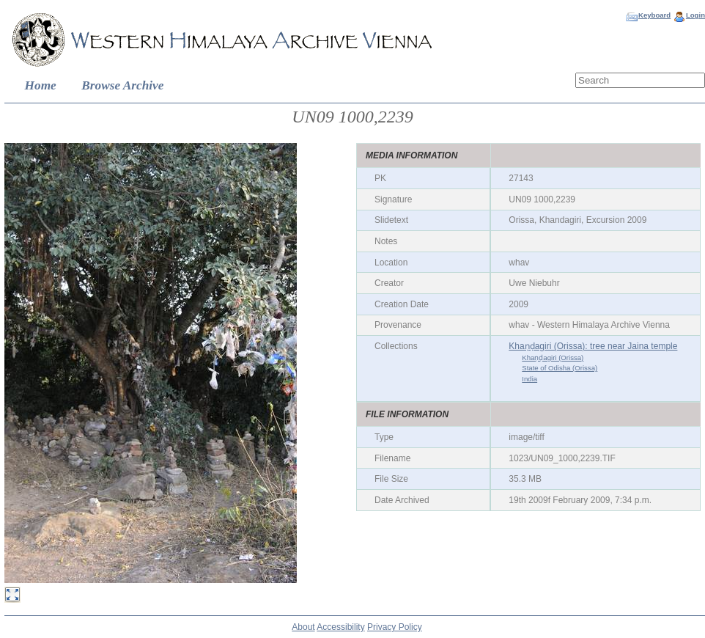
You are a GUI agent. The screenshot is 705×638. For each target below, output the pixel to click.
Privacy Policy (394, 627)
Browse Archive (122, 85)
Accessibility (340, 627)
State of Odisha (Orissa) (559, 368)
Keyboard (654, 15)
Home (40, 85)
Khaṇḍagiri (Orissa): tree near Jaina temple (593, 346)
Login (695, 15)
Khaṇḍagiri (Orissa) (552, 357)
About (303, 627)
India (529, 379)
